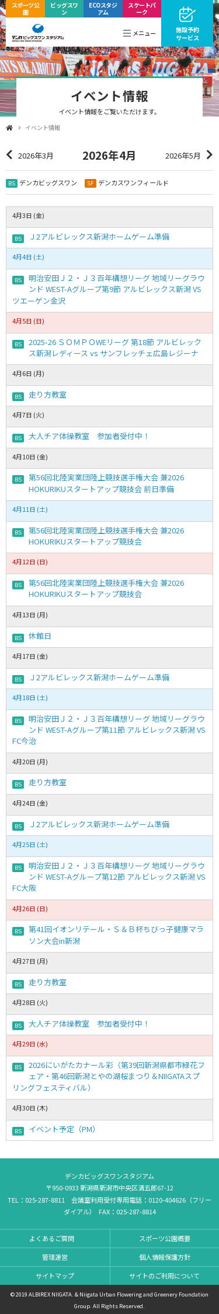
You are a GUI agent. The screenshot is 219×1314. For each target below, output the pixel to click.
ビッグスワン (64, 8)
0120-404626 (167, 1199)
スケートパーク (142, 8)
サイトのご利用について (164, 1275)
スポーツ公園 (26, 8)
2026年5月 (183, 155)
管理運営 (55, 1257)
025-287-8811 (45, 1199)
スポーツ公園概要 (164, 1238)
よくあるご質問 (51, 1238)
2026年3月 (36, 155)
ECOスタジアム (103, 8)
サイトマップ (55, 1275)
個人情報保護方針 (164, 1257)
